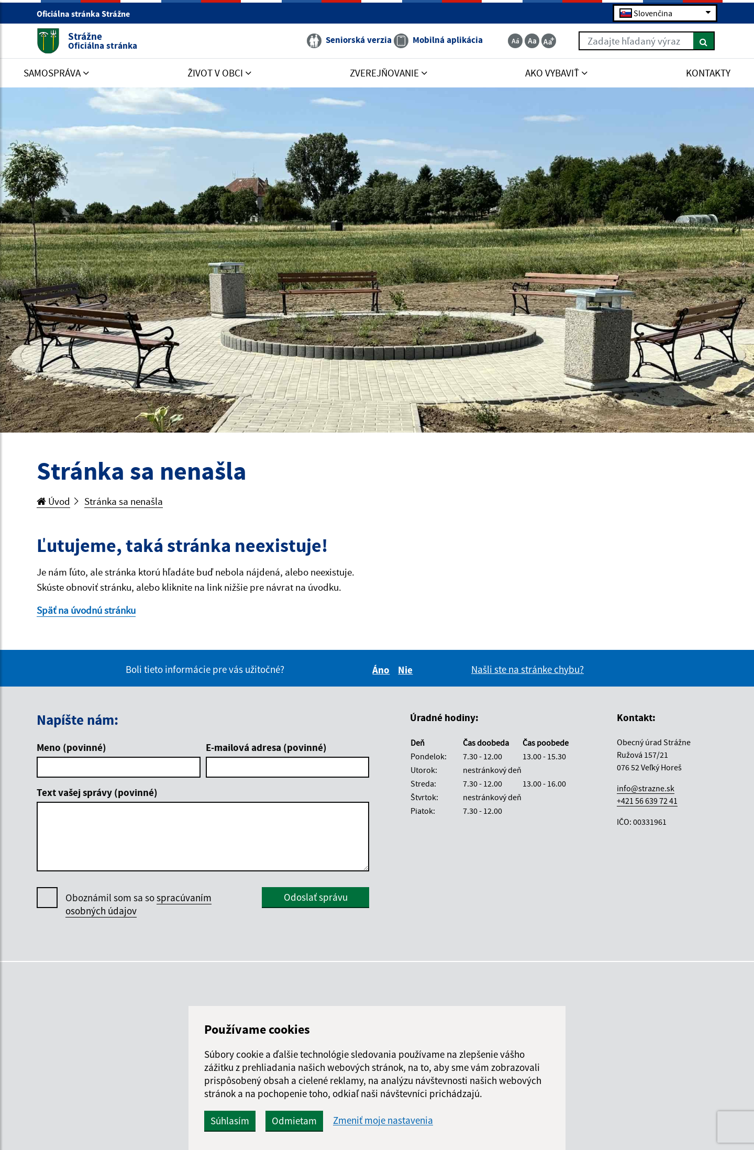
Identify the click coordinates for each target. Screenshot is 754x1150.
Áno (382, 670)
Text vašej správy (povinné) (97, 792)
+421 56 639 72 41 (647, 800)
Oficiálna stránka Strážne (88, 13)
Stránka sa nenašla (123, 501)
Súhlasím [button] (229, 1120)
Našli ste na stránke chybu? (527, 669)
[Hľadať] (704, 40)
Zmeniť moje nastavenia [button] (383, 1120)
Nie (407, 670)
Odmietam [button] (294, 1120)
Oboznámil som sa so (138, 904)
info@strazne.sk (645, 788)
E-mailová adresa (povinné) (266, 747)
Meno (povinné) (71, 747)
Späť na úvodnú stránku (86, 610)
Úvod (53, 501)
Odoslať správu (316, 897)
